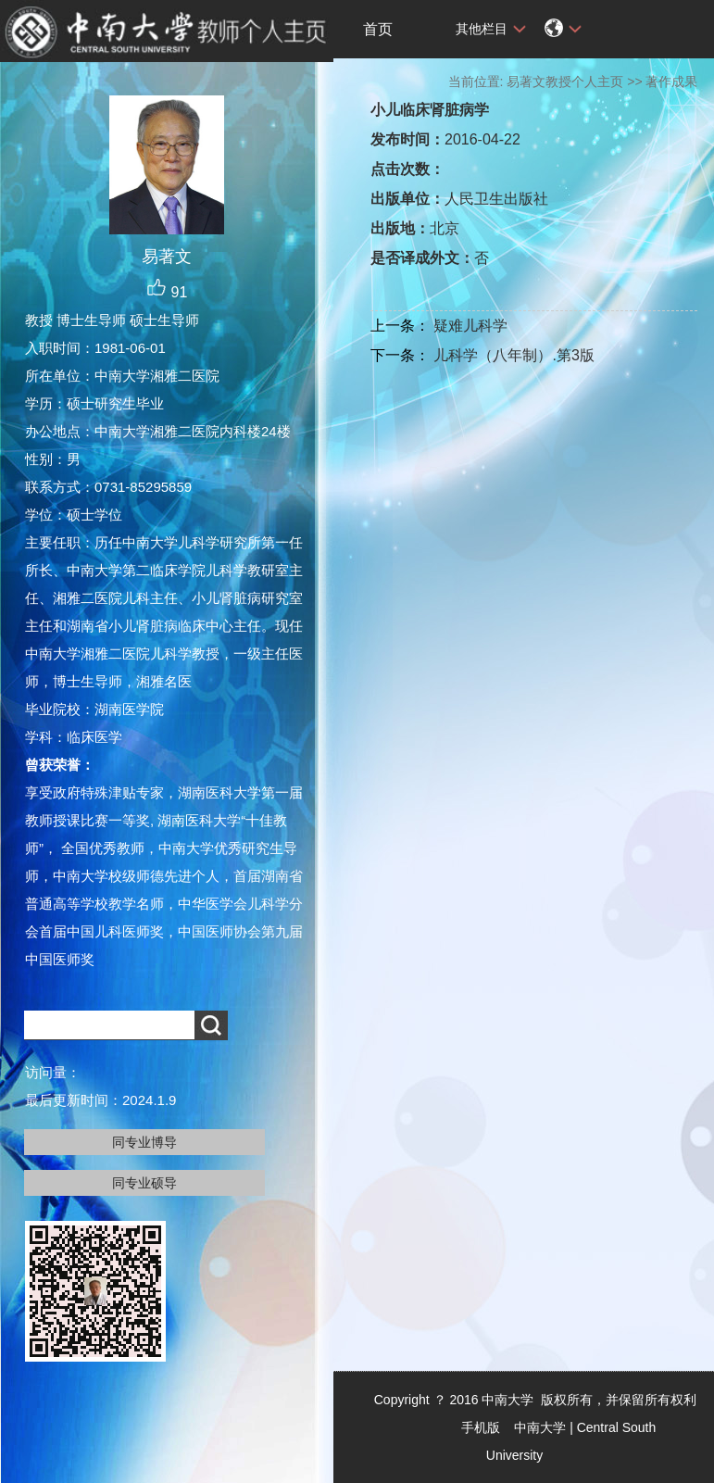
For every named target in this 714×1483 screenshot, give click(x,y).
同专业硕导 (144, 1182)
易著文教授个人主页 (565, 81)
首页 (378, 29)
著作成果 (671, 81)
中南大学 (540, 1427)
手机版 (480, 1427)
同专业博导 (144, 1142)
